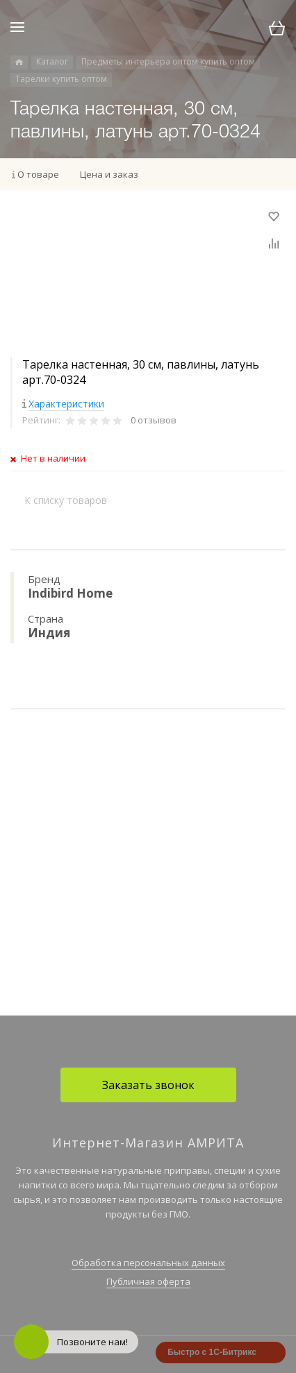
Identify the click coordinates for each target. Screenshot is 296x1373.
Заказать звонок (148, 1085)
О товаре (38, 174)
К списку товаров (65, 500)
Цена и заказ (109, 174)
